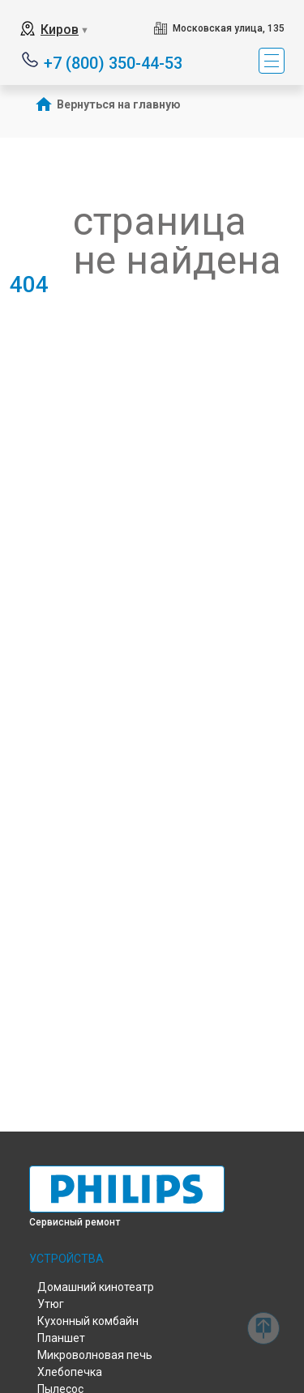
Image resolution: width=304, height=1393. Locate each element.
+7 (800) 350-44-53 (113, 61)
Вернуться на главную (119, 104)
